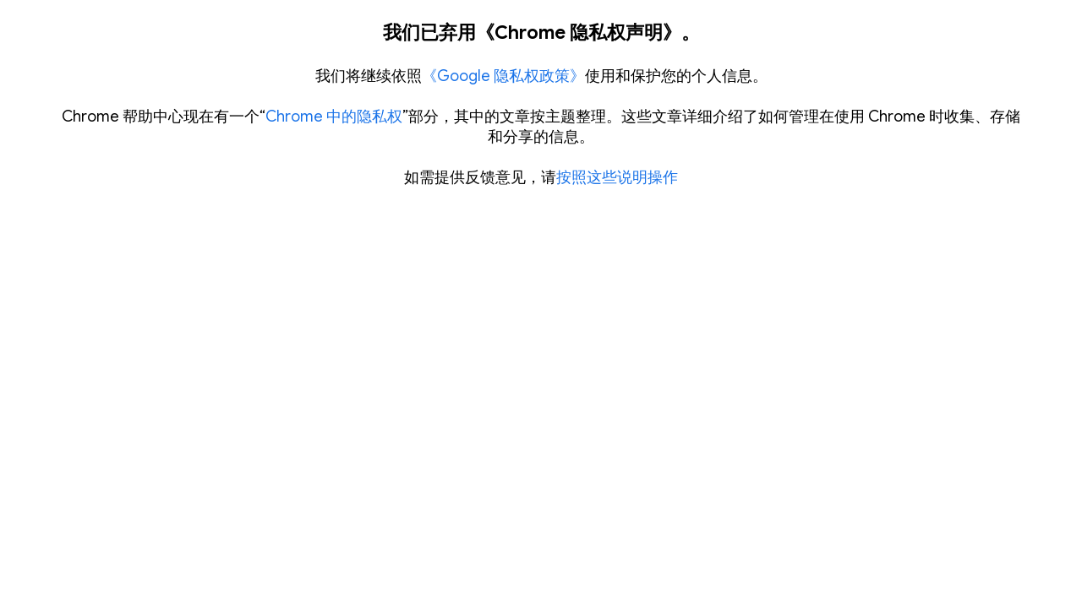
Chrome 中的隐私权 (333, 116)
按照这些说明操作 (617, 177)
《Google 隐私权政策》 (503, 76)
